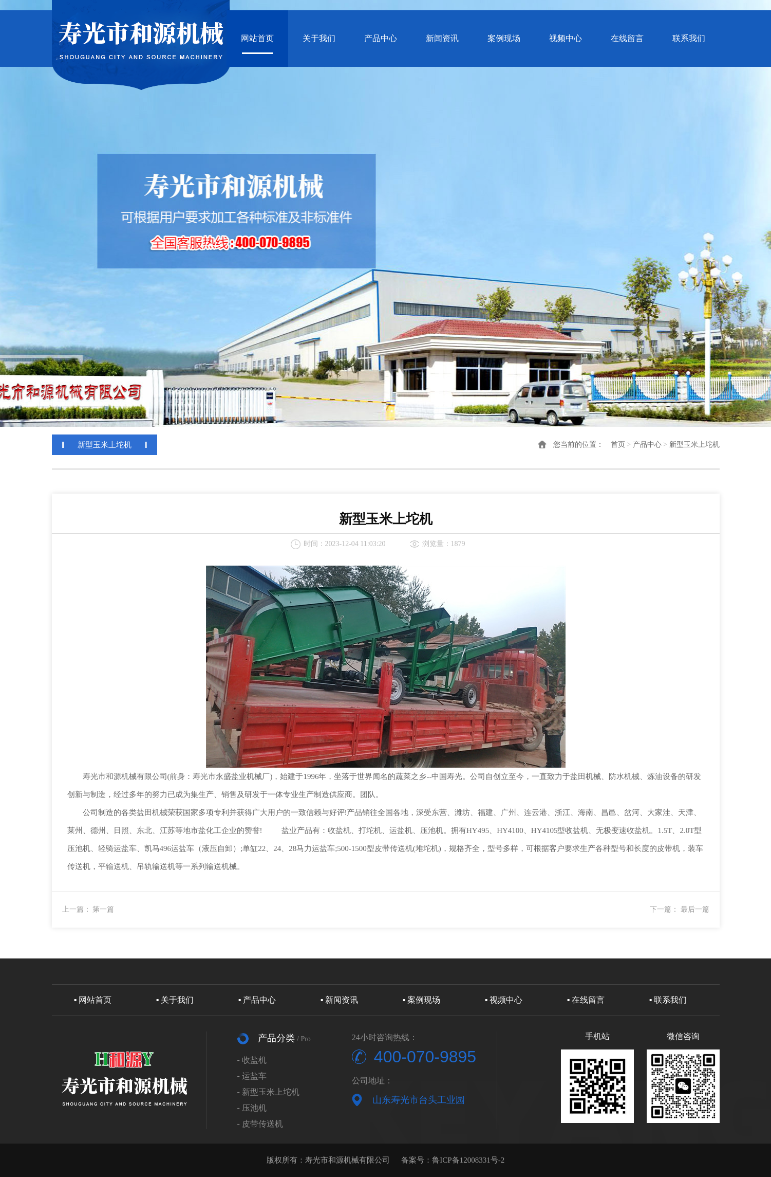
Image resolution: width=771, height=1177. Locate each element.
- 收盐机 (252, 1060)
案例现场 (503, 38)
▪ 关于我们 (175, 999)
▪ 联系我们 (668, 999)
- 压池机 (252, 1107)
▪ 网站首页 (93, 999)
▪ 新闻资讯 (340, 999)
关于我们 (319, 38)
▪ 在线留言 (586, 999)
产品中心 (380, 38)
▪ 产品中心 (257, 999)
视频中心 (565, 38)
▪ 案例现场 (422, 999)
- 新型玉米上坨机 (268, 1092)
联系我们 (688, 38)
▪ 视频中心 (504, 999)
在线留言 (627, 38)
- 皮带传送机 (260, 1123)
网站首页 (257, 38)
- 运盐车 (252, 1076)
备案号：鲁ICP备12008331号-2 (452, 1160)
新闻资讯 (442, 38)
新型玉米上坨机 (694, 444)
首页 (618, 444)
